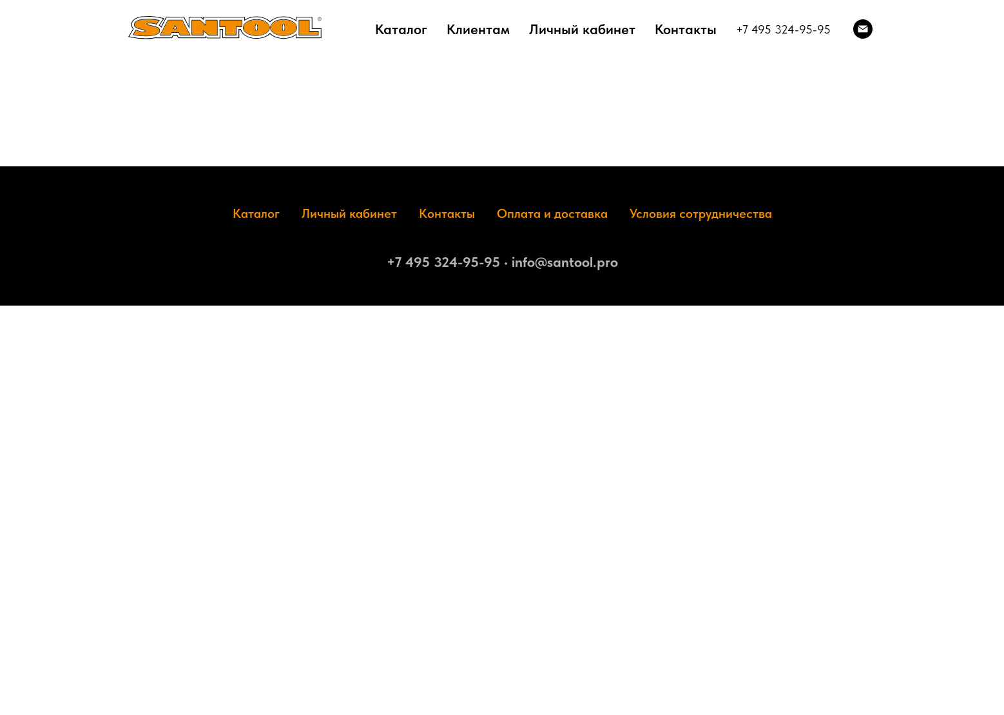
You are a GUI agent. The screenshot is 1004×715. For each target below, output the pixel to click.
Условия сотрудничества (701, 213)
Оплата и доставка (552, 213)
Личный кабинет (582, 29)
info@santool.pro (565, 261)
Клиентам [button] (478, 29)
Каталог (401, 29)
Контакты (686, 29)
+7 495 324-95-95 (783, 29)
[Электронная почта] (863, 29)
